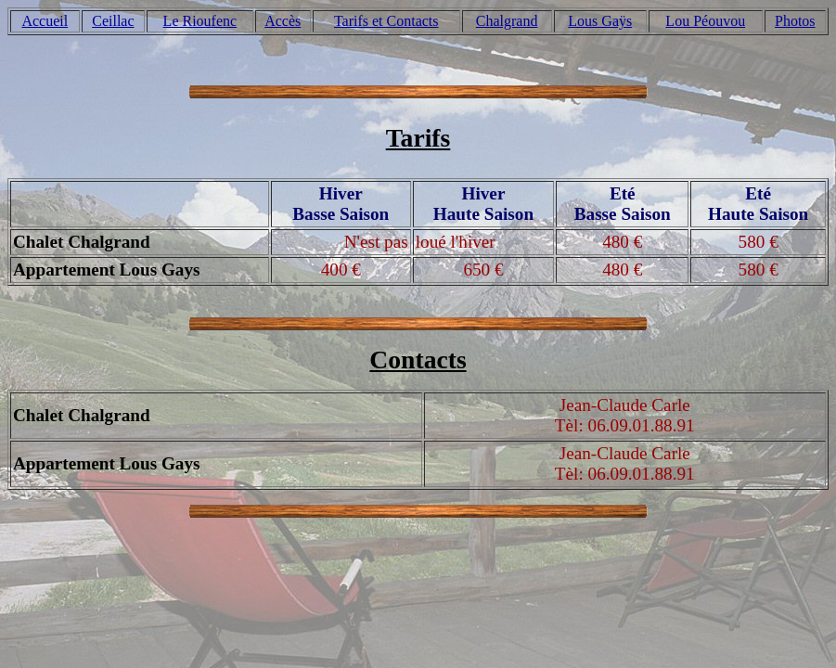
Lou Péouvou (705, 21)
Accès (282, 21)
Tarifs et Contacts (386, 21)
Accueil (44, 21)
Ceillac (113, 21)
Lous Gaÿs (600, 21)
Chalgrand (507, 21)
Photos (795, 21)
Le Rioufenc (200, 21)
